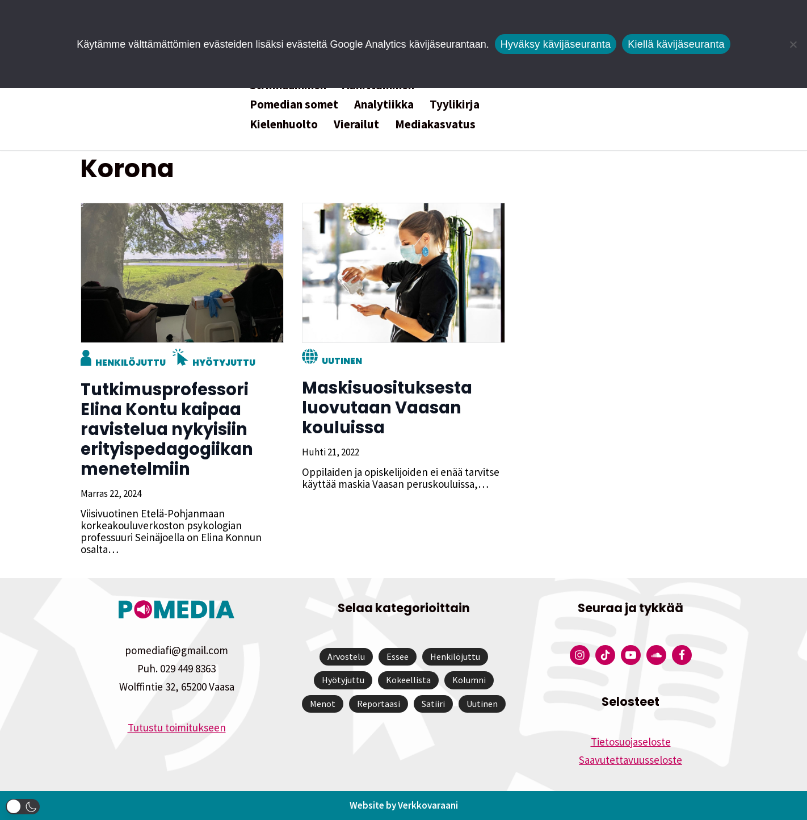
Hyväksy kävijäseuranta (556, 44)
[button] (23, 806)
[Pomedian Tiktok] (605, 655)
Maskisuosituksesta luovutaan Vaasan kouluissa (386, 407)
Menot (322, 703)
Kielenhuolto (284, 124)
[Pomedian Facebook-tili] (682, 655)
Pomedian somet (294, 104)
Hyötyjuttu (223, 363)
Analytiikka (384, 104)
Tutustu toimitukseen (177, 727)
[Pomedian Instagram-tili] (580, 655)
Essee (397, 656)
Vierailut (356, 124)
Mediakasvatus (435, 124)
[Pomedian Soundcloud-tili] (656, 655)
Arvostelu (346, 656)
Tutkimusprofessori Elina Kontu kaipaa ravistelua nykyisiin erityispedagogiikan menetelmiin (166, 429)
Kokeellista (408, 679)
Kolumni (469, 679)
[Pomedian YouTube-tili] (631, 655)
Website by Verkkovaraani (404, 805)
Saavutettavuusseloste (630, 760)
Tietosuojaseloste (631, 741)
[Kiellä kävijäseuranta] (792, 44)
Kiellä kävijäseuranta (676, 44)
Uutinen (341, 361)
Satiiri (433, 703)
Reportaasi (378, 703)
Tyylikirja (455, 104)
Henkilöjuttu (130, 363)
